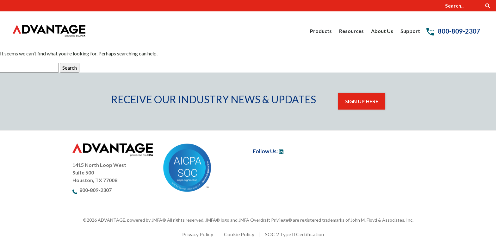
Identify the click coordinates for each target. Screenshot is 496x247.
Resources (351, 31)
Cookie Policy (239, 234)
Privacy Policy (197, 234)
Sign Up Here (361, 101)
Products (321, 31)
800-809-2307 (453, 31)
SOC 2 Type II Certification (294, 234)
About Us (382, 31)
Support (410, 31)
